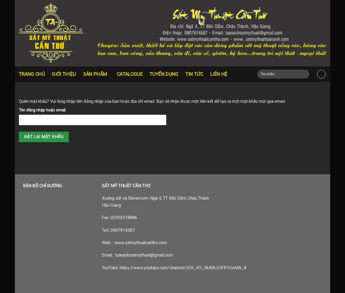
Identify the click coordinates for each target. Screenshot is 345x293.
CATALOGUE (130, 74)
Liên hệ (218, 74)
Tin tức (194, 74)
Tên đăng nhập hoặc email (42, 110)
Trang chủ (32, 74)
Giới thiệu (64, 74)
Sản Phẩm (96, 74)
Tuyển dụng (164, 74)
